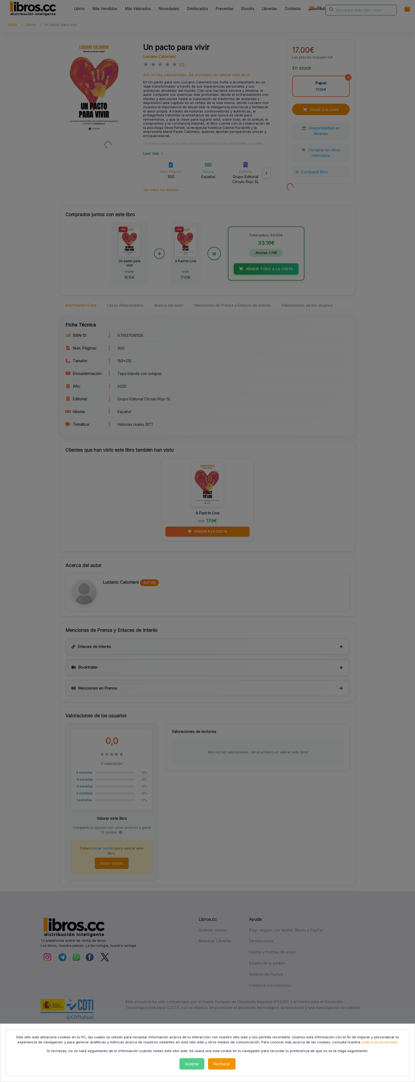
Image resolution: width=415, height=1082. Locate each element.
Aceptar (192, 1064)
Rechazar (222, 1064)
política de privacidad (379, 1042)
